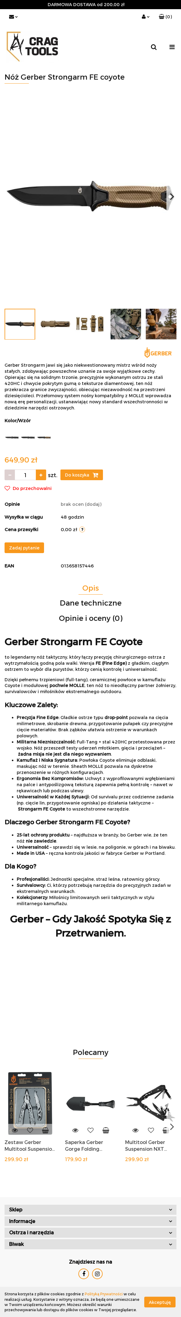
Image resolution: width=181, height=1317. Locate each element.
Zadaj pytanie (24, 547)
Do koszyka (81, 475)
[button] (165, 16)
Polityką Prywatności (104, 1294)
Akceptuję (160, 1301)
